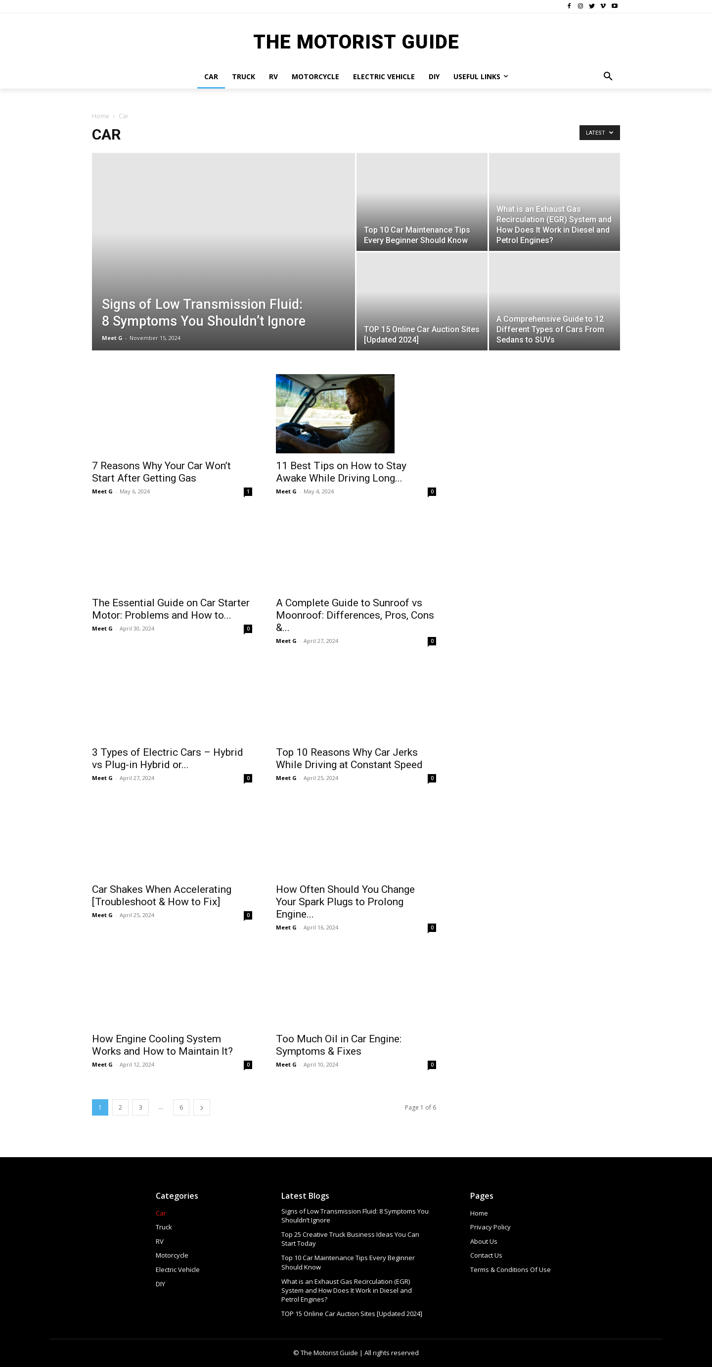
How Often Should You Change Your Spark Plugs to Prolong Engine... (345, 901)
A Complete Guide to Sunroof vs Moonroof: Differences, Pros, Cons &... (355, 615)
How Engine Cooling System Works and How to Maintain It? (162, 1045)
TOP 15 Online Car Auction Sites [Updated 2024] (351, 1313)
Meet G (112, 338)
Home (100, 116)
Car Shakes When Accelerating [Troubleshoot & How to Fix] (161, 895)
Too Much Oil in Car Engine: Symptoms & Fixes (338, 1045)
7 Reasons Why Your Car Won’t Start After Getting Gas (161, 472)
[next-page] (201, 1107)
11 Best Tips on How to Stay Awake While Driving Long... (341, 472)
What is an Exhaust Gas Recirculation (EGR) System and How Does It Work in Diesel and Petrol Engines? (346, 1290)
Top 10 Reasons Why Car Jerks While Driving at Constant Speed (349, 758)
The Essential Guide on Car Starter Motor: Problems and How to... (171, 609)
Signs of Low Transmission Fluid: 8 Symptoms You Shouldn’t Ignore (355, 1215)
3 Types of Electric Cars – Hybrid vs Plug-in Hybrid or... (167, 733)
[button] (608, 77)
